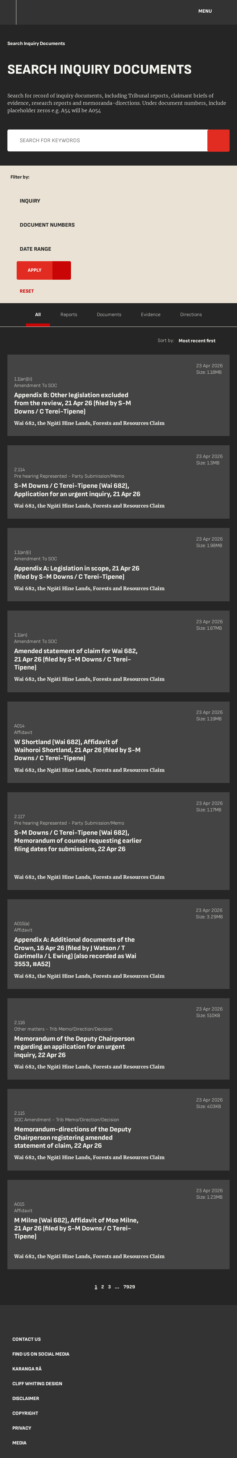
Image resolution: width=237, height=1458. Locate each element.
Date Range (35, 249)
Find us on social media (40, 1354)
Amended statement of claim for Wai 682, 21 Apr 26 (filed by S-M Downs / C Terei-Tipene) (76, 659)
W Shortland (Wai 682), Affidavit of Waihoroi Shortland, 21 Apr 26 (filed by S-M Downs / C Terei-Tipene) (77, 750)
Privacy (21, 1428)
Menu (205, 11)
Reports (68, 315)
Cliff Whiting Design (37, 1384)
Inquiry (30, 201)
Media (19, 1443)
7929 (129, 1287)
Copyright (25, 1413)
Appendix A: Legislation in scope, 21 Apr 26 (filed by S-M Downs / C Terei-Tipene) (76, 572)
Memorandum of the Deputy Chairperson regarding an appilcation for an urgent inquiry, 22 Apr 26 (74, 1047)
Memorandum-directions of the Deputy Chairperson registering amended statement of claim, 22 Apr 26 (72, 1137)
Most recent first (197, 341)
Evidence (150, 315)
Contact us (26, 1339)
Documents (109, 315)
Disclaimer (25, 1399)
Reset (27, 291)
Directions (191, 315)
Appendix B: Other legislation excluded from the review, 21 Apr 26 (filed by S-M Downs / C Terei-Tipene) (72, 403)
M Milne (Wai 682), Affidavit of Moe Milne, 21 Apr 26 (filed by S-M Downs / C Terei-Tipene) (76, 1228)
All (38, 315)
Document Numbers (47, 225)
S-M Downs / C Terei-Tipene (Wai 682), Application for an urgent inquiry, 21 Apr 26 (77, 490)
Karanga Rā (27, 1369)
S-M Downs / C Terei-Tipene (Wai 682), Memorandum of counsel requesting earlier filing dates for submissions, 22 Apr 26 (78, 841)
